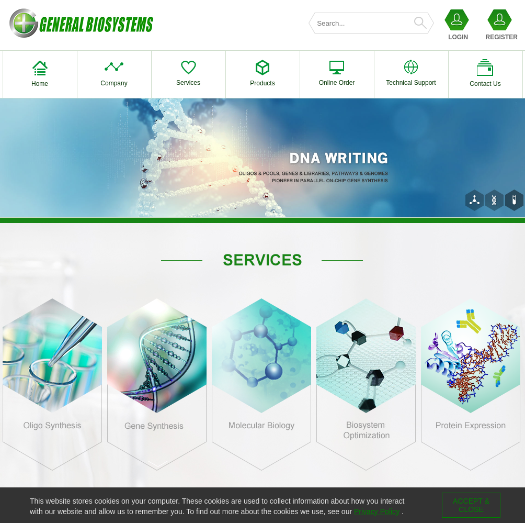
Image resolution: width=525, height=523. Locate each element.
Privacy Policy (377, 511)
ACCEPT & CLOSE (471, 505)
